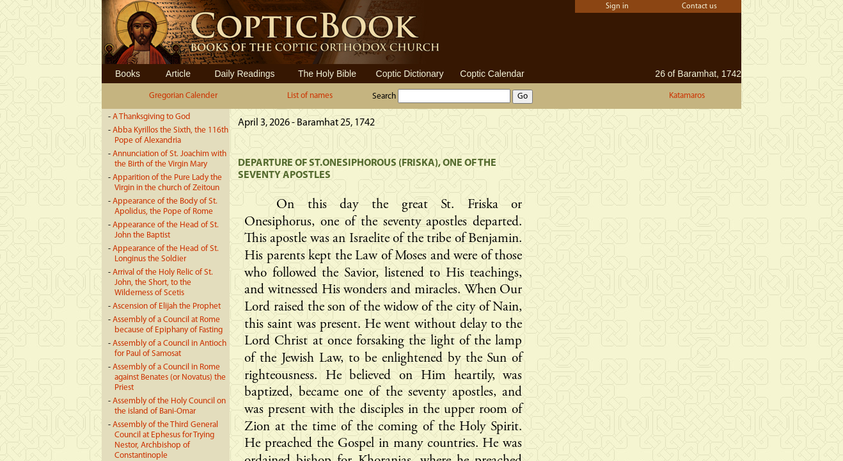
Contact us (699, 6)
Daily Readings (244, 74)
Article (178, 74)
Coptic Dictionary (410, 74)
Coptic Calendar (492, 74)
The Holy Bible (327, 74)
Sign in (617, 6)
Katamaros (687, 96)
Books (127, 74)
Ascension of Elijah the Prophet (167, 306)
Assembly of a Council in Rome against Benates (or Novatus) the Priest (169, 377)
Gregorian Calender (183, 96)
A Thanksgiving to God (152, 117)
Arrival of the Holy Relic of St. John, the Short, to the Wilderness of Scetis (163, 282)
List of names (310, 96)
